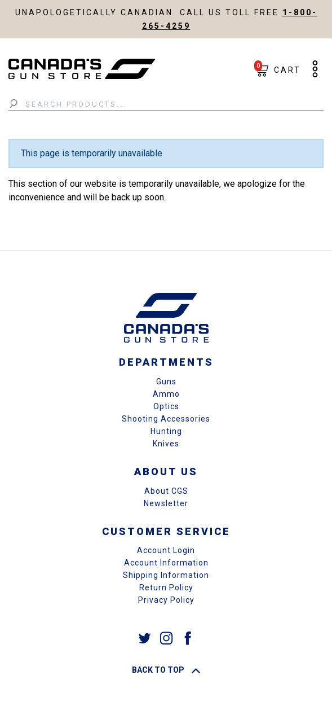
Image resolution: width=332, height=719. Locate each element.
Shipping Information (166, 575)
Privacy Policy (166, 599)
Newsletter (166, 503)
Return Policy (166, 587)
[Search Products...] (166, 104)
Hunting (166, 431)
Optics (166, 406)
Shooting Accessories (166, 418)
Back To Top (166, 669)
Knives (166, 443)
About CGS (166, 491)
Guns (166, 381)
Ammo (166, 393)
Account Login (166, 550)
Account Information (166, 562)
